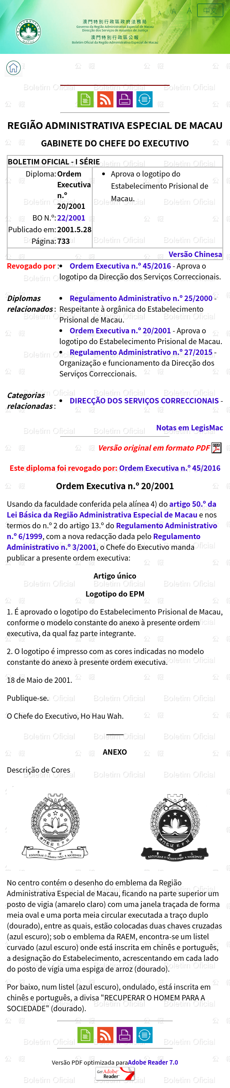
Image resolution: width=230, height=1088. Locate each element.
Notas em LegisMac (189, 427)
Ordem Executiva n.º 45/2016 (120, 265)
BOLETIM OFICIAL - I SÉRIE (54, 161)
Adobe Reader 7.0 (153, 1062)
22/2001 (71, 217)
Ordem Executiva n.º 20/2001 (120, 330)
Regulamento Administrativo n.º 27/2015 (141, 351)
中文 (210, 10)
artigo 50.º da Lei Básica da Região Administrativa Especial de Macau (111, 509)
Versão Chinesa (195, 253)
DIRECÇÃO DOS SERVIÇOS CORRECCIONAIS (144, 400)
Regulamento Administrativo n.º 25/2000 (141, 297)
